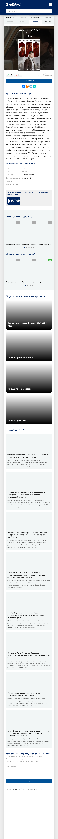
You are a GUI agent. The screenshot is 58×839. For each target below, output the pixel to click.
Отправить (29, 781)
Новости (48, 22)
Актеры (48, 18)
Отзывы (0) (35, 18)
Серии (34, 789)
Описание (10, 18)
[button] (24, 247)
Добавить (45, 75)
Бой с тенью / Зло (25, 789)
